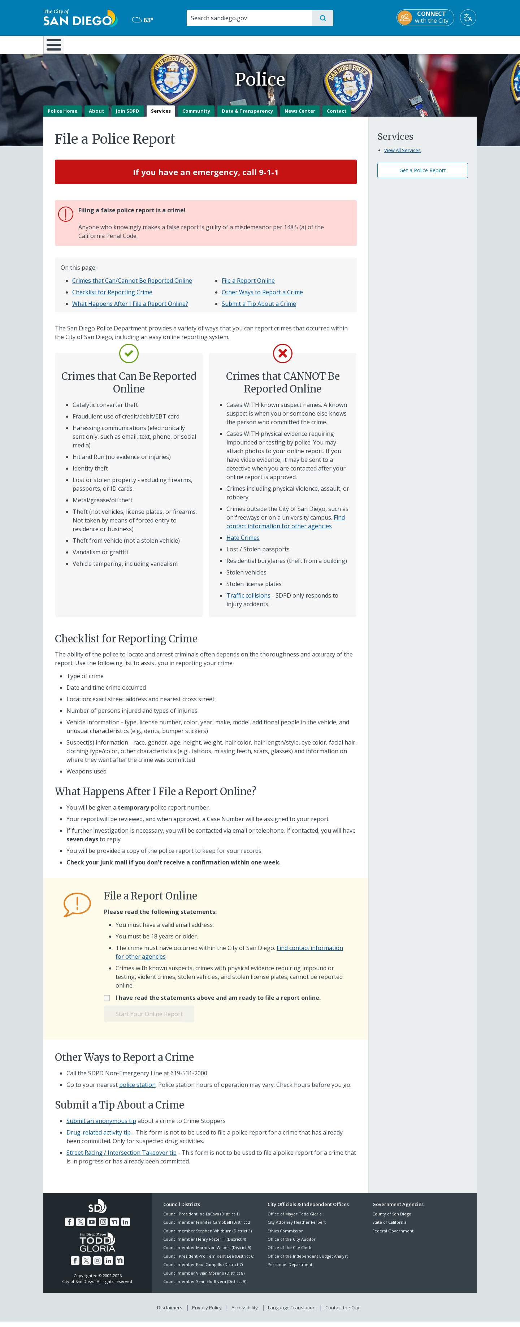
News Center (300, 116)
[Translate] (468, 17)
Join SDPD (127, 116)
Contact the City (342, 1313)
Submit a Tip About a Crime (259, 309)
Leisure (104, 44)
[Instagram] (103, 1227)
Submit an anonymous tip (101, 1126)
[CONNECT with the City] (426, 17)
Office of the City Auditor (292, 1244)
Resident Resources (170, 44)
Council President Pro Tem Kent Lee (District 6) (208, 1261)
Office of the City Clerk (289, 1253)
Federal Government (392, 1236)
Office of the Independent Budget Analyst (308, 1261)
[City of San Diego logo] (80, 17)
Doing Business (235, 44)
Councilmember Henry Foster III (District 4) (204, 1244)
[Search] (249, 18)
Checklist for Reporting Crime (112, 298)
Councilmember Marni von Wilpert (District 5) (207, 1253)
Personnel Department (290, 1269)
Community (196, 116)
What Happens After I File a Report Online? (130, 309)
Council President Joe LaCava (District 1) (201, 1219)
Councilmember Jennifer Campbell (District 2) (207, 1227)
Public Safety (371, 44)
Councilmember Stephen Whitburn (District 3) (207, 1236)
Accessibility (244, 1313)
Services (161, 116)
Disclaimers (169, 1313)
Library (300, 44)
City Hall (441, 44)
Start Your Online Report (149, 1019)
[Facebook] (69, 1227)
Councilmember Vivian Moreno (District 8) (203, 1278)
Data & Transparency (247, 116)
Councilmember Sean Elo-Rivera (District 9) (204, 1286)
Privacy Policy (207, 1313)
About (96, 116)
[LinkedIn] (125, 1227)
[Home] (57, 47)
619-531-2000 (188, 1078)
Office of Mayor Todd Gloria (295, 1219)
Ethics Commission (286, 1236)
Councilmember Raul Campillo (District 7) (203, 1269)
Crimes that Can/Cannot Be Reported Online (132, 286)
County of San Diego (391, 1219)
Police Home (62, 116)
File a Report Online (248, 286)
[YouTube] (91, 1227)
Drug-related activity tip (98, 1137)
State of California (389, 1227)
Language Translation (292, 1313)
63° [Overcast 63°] (142, 20)
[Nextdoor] (114, 1227)
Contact (337, 116)
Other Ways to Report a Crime (262, 298)
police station (137, 1090)
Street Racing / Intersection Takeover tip (121, 1158)
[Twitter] (80, 1227)
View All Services (402, 155)
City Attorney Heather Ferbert (297, 1227)
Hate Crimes (243, 543)
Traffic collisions (248, 600)
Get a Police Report (422, 175)
